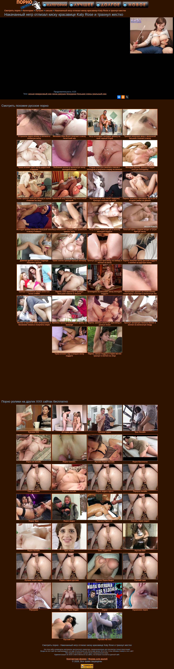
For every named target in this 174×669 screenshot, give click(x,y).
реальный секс (99, 94)
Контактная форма (77, 659)
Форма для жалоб (97, 659)
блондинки (71, 94)
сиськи (31, 94)
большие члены (84, 94)
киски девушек (59, 94)
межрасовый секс (43, 94)
